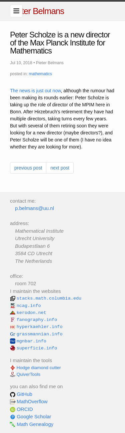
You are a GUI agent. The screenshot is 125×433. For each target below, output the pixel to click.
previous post (28, 168)
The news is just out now (35, 90)
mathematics (40, 74)
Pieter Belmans (37, 11)
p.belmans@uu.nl (34, 208)
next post (59, 168)
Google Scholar (30, 416)
